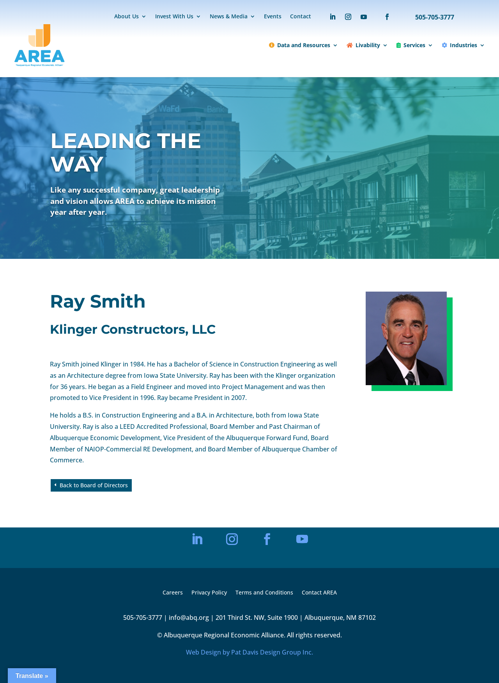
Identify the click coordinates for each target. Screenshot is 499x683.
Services (410, 45)
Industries (459, 45)
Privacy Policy (209, 593)
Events (272, 17)
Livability (363, 45)
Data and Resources (299, 45)
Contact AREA (319, 593)
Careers (173, 593)
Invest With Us (174, 17)
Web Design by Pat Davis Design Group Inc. (249, 652)
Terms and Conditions (264, 593)
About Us (126, 17)
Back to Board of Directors (94, 485)
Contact (300, 17)
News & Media (229, 17)
